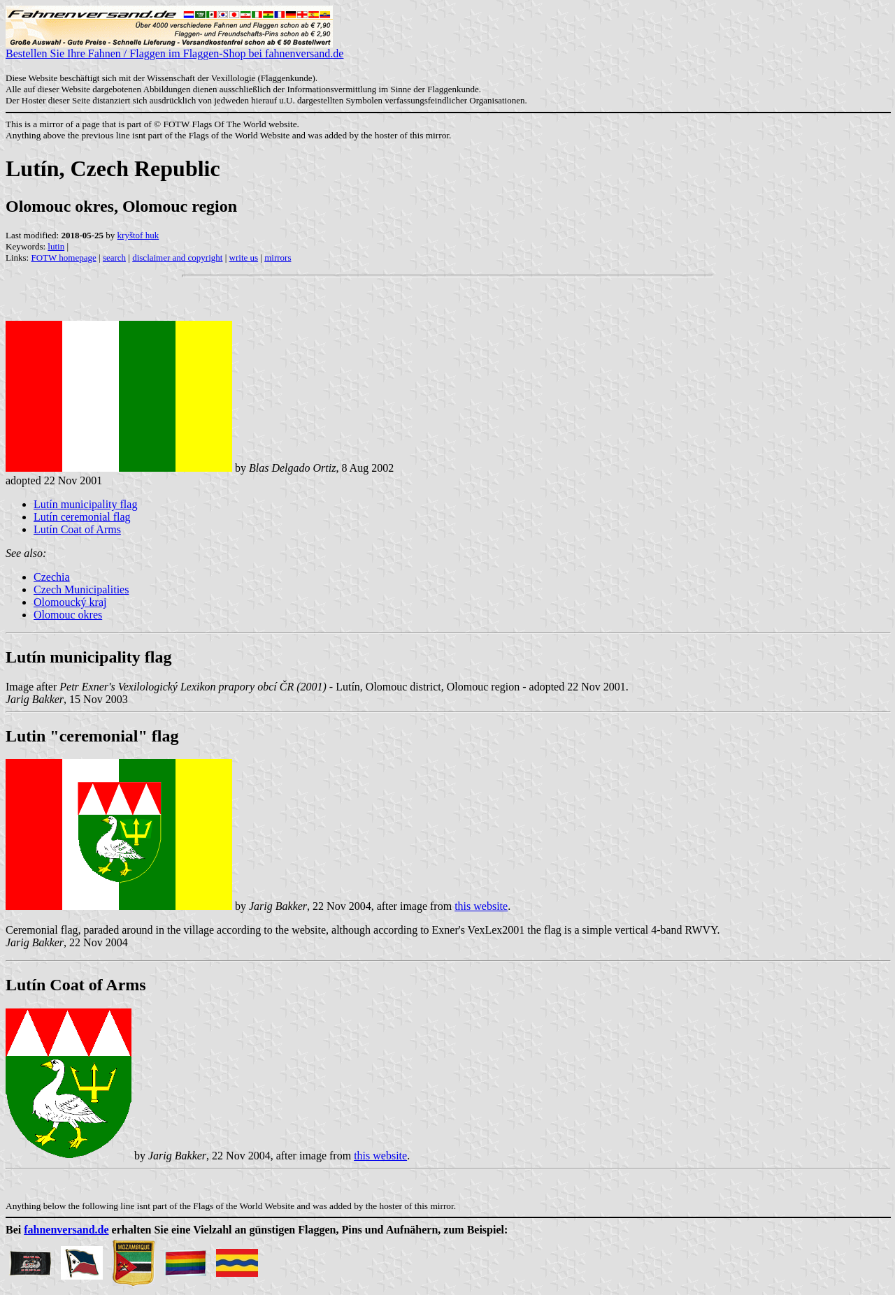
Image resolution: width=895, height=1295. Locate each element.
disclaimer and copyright (177, 257)
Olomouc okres (68, 615)
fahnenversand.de (66, 1230)
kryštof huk (138, 235)
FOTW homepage (63, 257)
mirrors (277, 257)
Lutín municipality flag (85, 504)
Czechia (52, 577)
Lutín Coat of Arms (77, 529)
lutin (56, 246)
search (114, 257)
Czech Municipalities (81, 589)
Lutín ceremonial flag (82, 517)
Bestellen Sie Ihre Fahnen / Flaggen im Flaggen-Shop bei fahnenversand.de (174, 48)
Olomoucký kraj (70, 602)
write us (244, 257)
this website (481, 906)
